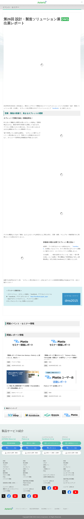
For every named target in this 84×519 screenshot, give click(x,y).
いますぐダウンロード (52, 443)
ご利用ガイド (46, 469)
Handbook (55, 108)
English (65, 508)
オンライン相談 (12, 448)
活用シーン (26, 469)
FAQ (4, 477)
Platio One (26, 485)
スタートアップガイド (49, 475)
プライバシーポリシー (21, 508)
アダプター (6, 467)
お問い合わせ (52, 448)
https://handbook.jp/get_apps (39, 296)
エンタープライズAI (68, 475)
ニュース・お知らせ (8, 486)
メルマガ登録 (6, 491)
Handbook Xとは (48, 439)
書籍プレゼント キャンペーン (11, 489)
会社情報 (57, 508)
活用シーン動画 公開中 (52, 452)
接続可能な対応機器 (28, 481)
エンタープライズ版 (68, 473)
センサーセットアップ (69, 483)
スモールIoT (66, 471)
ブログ (5, 465)
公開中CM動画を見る (48, 477)
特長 (4, 461)
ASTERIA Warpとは (9, 439)
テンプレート (6, 469)
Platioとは (25, 439)
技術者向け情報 (9, 483)
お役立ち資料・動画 (12, 452)
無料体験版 (12, 443)
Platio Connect (27, 483)
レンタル (65, 481)
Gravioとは (66, 439)
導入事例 (5, 463)
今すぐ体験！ (32, 443)
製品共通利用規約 (34, 508)
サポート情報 (6, 475)
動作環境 (5, 473)
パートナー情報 (7, 479)
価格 (4, 471)
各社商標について (46, 508)
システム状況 (46, 483)
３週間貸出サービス (72, 443)
